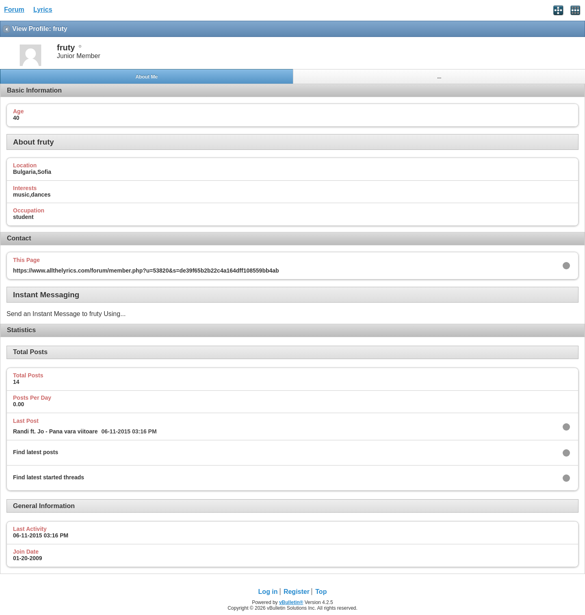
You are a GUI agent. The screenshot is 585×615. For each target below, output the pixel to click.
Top (321, 591)
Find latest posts (35, 452)
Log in (268, 591)
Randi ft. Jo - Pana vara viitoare (55, 431)
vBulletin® (291, 602)
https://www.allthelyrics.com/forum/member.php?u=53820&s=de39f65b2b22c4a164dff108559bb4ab (146, 270)
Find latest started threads (48, 477)
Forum (14, 9)
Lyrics (42, 9)
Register (297, 591)
